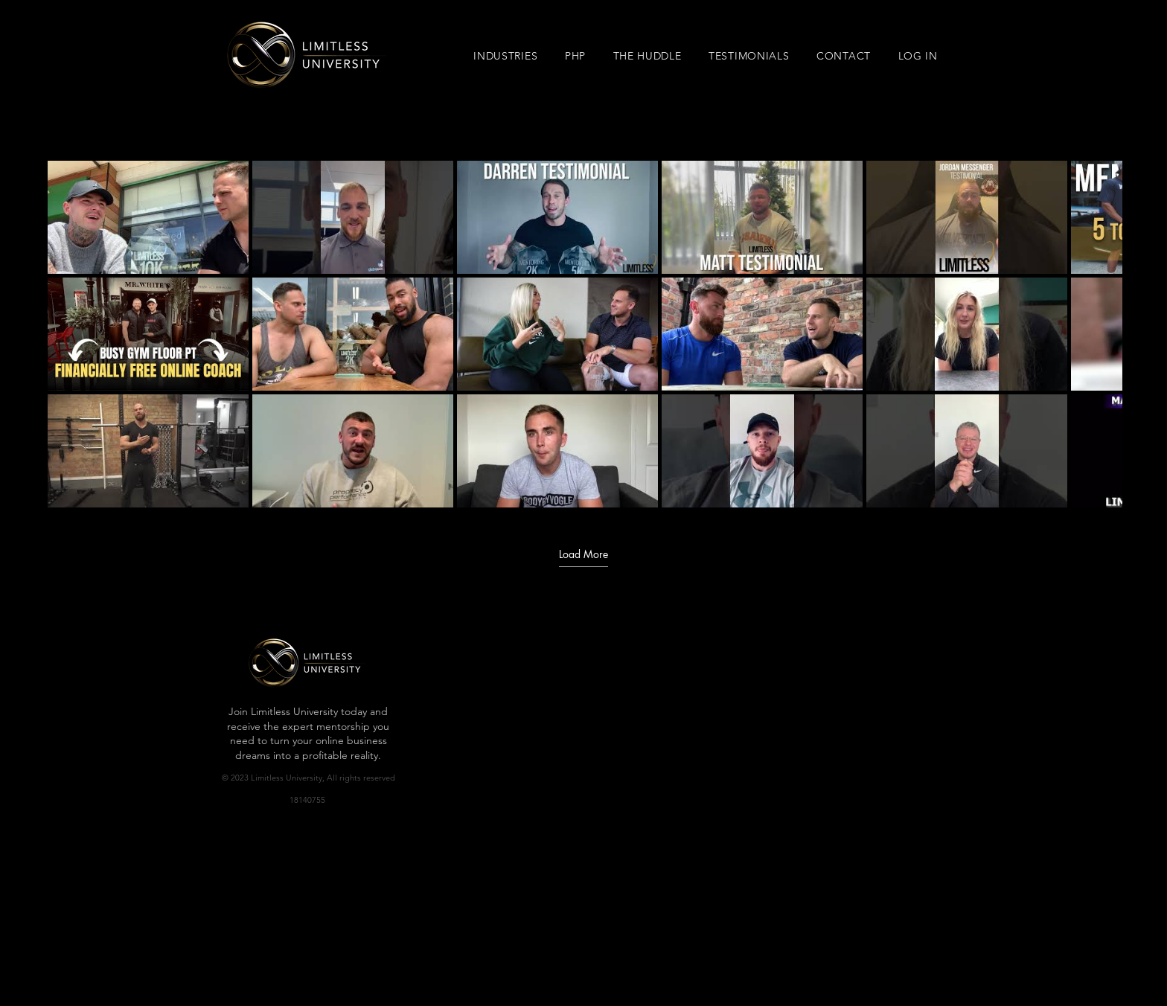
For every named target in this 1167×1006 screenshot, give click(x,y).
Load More (583, 554)
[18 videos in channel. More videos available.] (583, 334)
